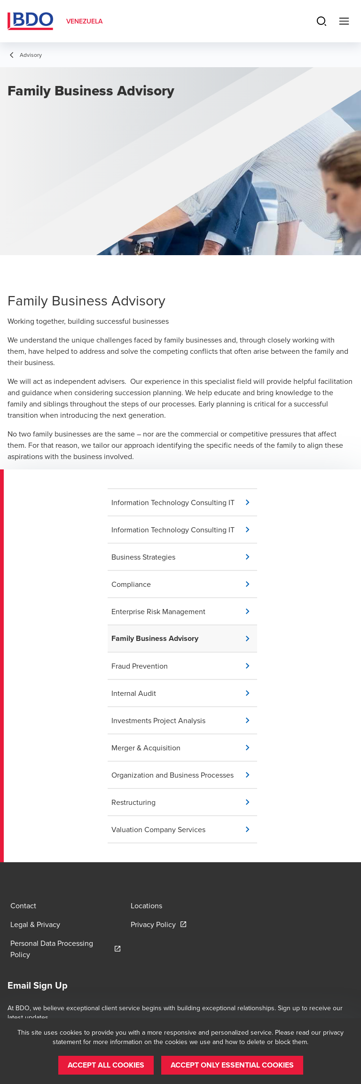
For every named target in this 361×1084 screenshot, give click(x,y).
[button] (184, 502)
